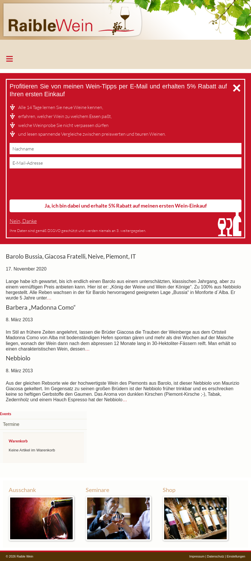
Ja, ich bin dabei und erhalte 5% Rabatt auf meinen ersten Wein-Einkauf (126, 205)
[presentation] (54, 185)
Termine (11, 424)
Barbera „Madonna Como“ (41, 307)
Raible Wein (125, 24)
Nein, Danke (23, 221)
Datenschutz (215, 556)
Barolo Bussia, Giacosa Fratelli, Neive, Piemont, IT (71, 256)
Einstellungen (236, 556)
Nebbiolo (18, 358)
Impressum (197, 556)
